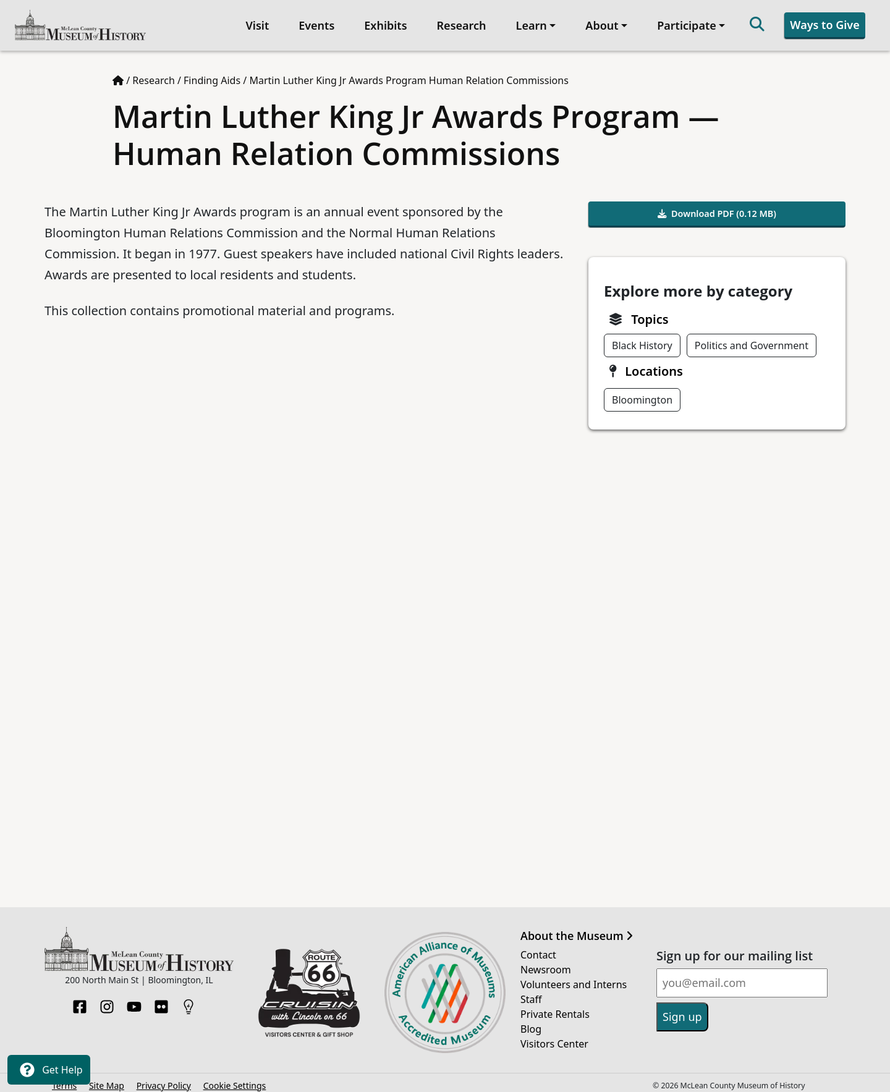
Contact (538, 950)
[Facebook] (79, 999)
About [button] (599, 22)
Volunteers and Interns (573, 980)
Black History (642, 340)
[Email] (742, 978)
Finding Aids (212, 76)
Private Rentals (555, 1010)
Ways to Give (822, 22)
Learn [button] (529, 22)
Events (314, 22)
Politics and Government (751, 340)
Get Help (49, 1070)
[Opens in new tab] (309, 987)
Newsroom (545, 965)
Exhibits (383, 22)
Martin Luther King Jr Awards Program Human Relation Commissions (408, 76)
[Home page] (118, 76)
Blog (530, 1024)
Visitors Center (554, 1039)
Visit (255, 22)
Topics (649, 314)
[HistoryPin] (188, 999)
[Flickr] (161, 999)
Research (459, 22)
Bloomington (642, 395)
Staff (531, 995)
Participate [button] (684, 22)
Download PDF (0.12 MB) (717, 209)
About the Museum (576, 931)
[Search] (755, 23)
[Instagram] (107, 999)
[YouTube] (134, 999)
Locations (654, 366)
